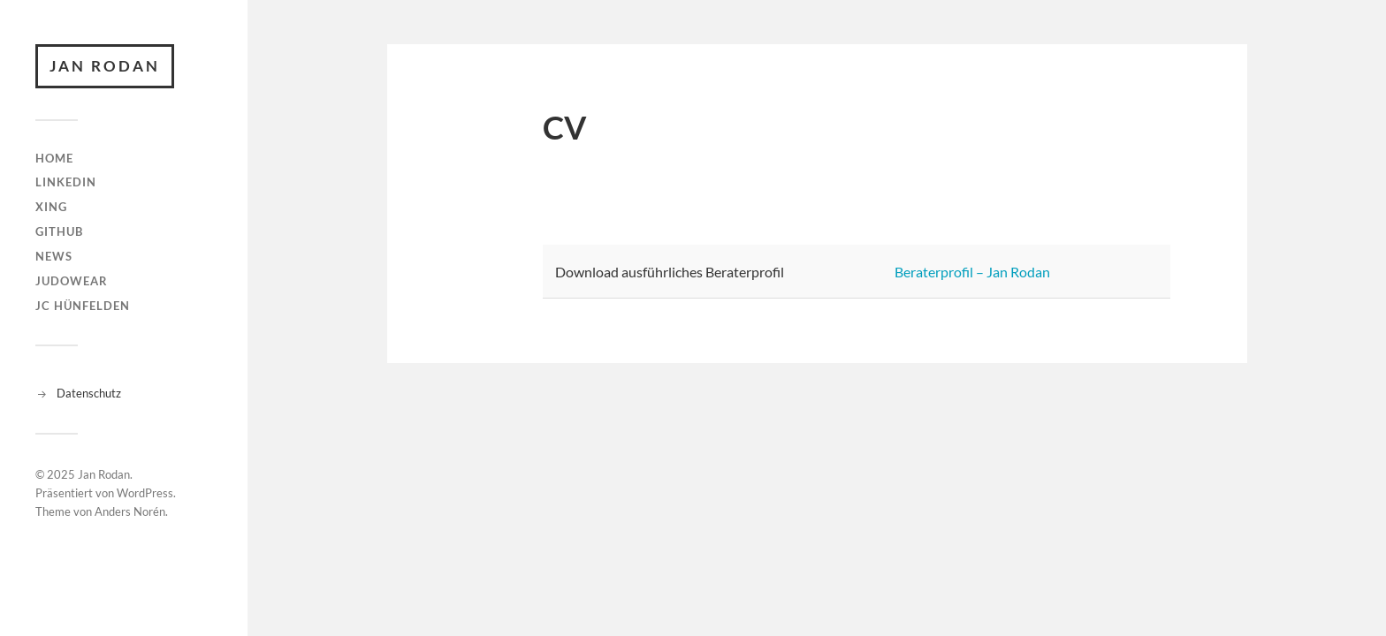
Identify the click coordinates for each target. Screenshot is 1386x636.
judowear (71, 281)
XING (51, 207)
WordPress (145, 493)
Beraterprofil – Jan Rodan (972, 271)
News (53, 256)
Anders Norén (130, 511)
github (59, 231)
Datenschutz (89, 393)
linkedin (65, 182)
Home (54, 158)
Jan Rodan (105, 66)
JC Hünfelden (82, 306)
